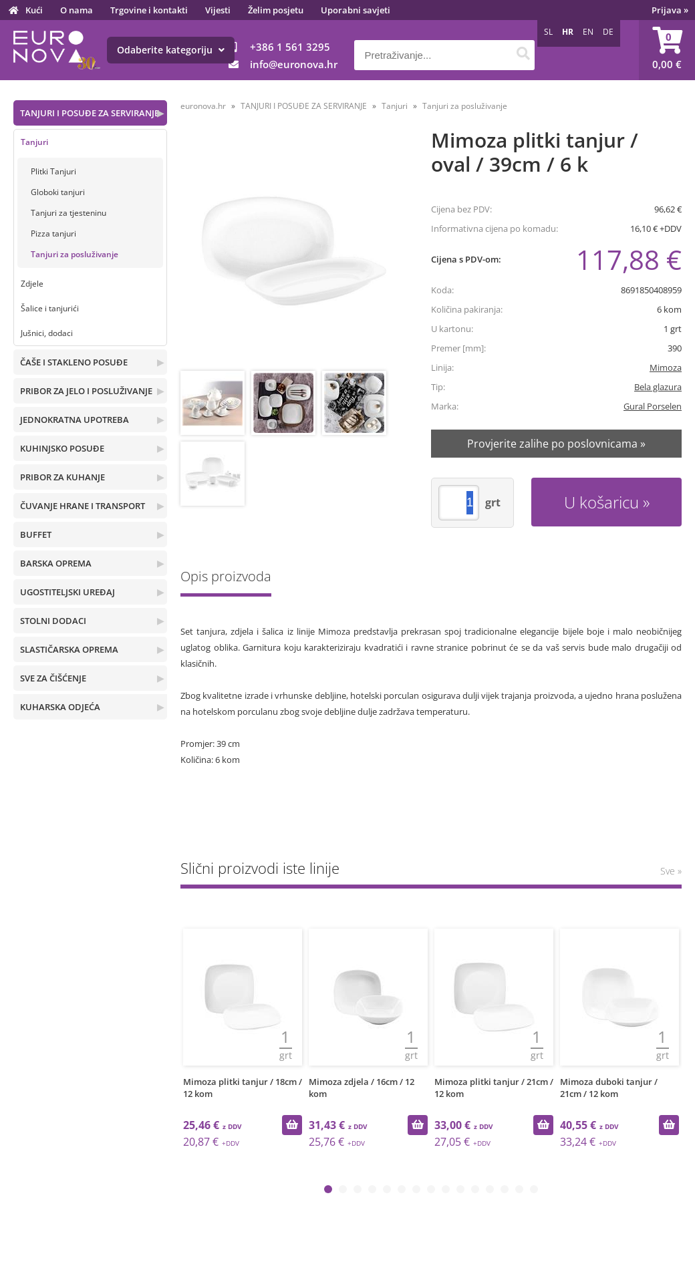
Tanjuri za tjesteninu (68, 212)
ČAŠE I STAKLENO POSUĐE (74, 362)
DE (608, 31)
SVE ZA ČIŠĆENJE (53, 678)
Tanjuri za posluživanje (74, 254)
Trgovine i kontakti (149, 10)
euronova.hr (203, 106)
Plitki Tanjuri (53, 171)
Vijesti (218, 10)
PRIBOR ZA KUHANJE (62, 477)
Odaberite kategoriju (171, 49)
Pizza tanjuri (53, 233)
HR (567, 31)
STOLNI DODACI (53, 621)
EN (588, 31)
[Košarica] (667, 50)
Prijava (670, 10)
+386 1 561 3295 (290, 46)
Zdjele (32, 283)
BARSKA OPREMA (56, 563)
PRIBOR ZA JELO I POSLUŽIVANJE (86, 391)
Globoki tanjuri (58, 192)
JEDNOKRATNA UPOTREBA (74, 420)
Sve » (671, 870)
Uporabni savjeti (355, 10)
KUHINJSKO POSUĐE (62, 448)
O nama (76, 10)
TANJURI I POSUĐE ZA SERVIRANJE (89, 113)
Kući (34, 10)
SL (548, 31)
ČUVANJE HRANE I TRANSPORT (82, 506)
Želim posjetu (275, 10)
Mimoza (666, 367)
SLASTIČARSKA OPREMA (69, 649)
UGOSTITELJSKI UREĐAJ (67, 592)
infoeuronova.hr (293, 64)
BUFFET (35, 534)
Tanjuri (34, 142)
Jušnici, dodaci (47, 333)
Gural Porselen (652, 406)
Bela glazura (658, 387)
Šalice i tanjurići (50, 308)
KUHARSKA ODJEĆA (60, 707)
